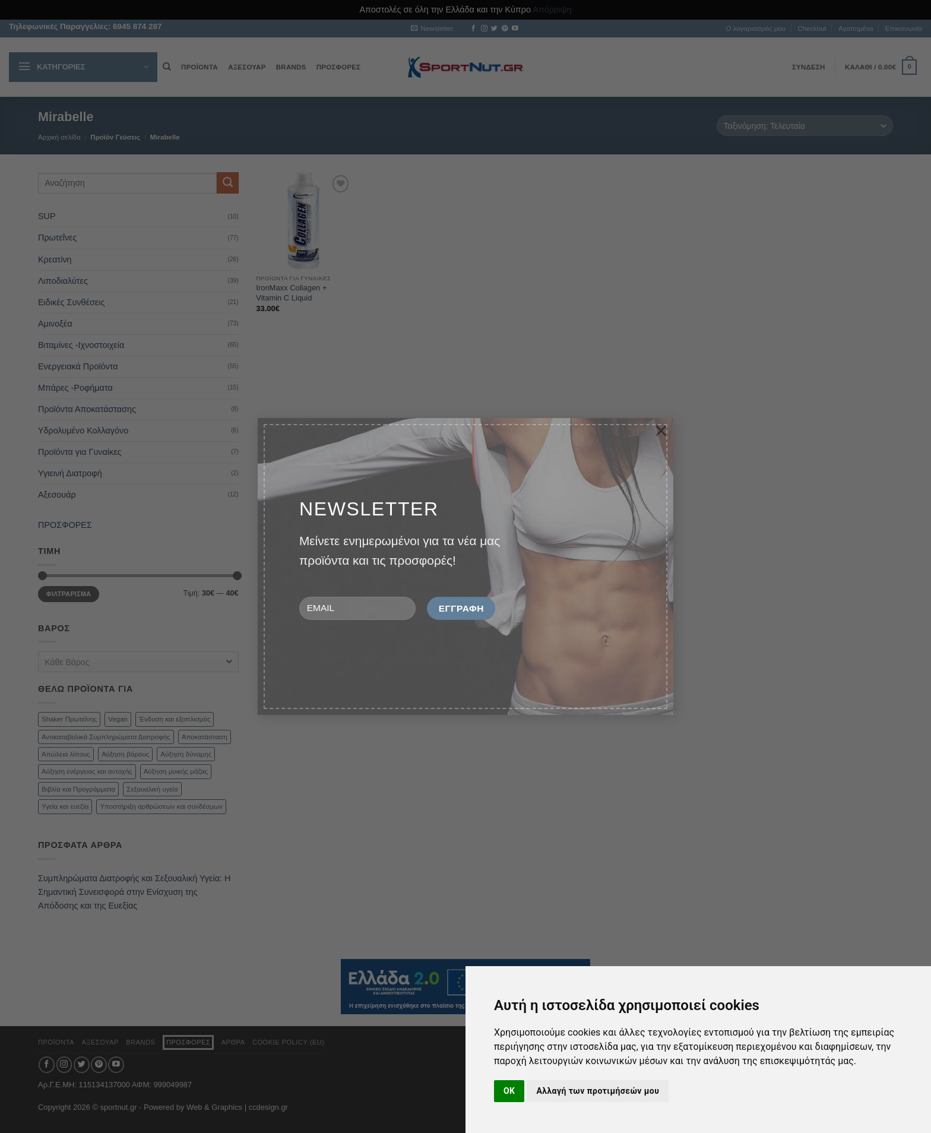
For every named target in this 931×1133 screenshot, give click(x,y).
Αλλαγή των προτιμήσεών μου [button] (597, 1091)
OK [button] (509, 1091)
